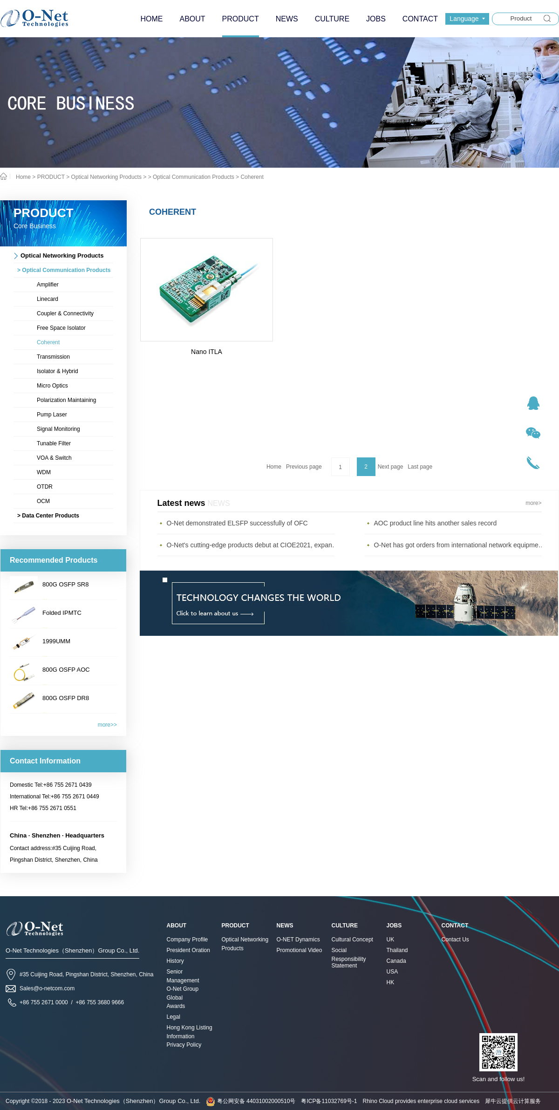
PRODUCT (51, 177)
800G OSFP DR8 (65, 698)
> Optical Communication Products (191, 177)
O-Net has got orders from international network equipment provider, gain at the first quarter (460, 545)
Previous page (304, 466)
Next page (390, 466)
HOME (151, 19)
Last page (420, 466)
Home (273, 466)
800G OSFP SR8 (65, 584)
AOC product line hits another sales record (435, 523)
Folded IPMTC (62, 612)
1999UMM (56, 641)
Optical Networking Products (106, 177)
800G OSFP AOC (66, 669)
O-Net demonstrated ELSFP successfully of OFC (237, 523)
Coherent (251, 177)
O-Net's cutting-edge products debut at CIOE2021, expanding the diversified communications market (253, 545)
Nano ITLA (206, 351)
